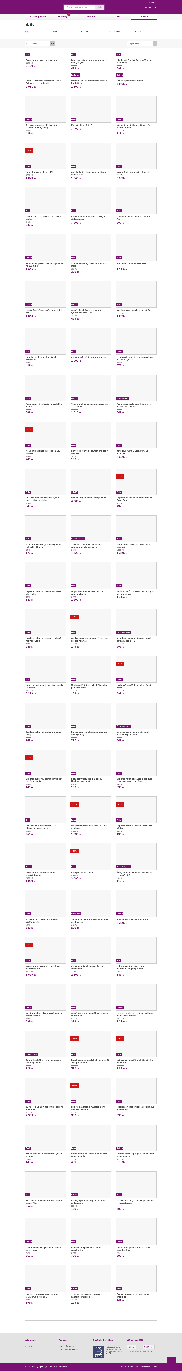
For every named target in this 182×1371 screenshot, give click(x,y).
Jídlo (55, 32)
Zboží (118, 16)
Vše (27, 32)
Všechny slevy (38, 16)
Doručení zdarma (66, 1346)
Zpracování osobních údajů (146, 1367)
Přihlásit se (149, 7)
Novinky (64, 16)
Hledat (100, 7)
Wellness (139, 32)
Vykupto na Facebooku (69, 1349)
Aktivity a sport (113, 32)
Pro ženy (84, 32)
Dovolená (91, 16)
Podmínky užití (127, 1367)
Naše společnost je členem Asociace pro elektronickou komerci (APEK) (114, 1350)
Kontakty (152, 2)
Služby (144, 16)
